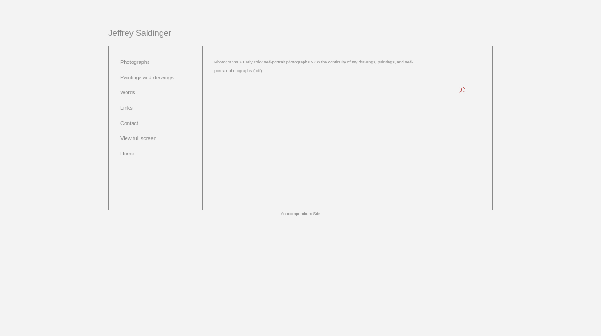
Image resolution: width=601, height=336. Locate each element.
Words (127, 92)
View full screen (138, 138)
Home (127, 153)
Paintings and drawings (147, 77)
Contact (129, 123)
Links (126, 108)
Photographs (134, 62)
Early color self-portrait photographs (276, 62)
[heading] (139, 33)
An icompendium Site (300, 213)
